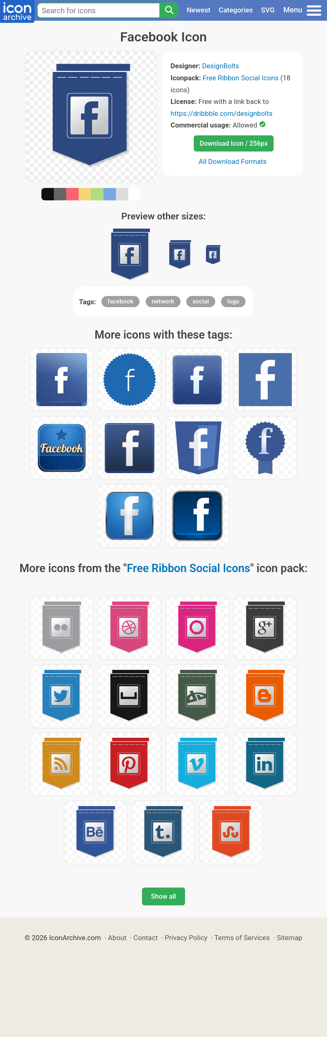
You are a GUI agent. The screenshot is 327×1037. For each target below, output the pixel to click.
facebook (121, 301)
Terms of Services (242, 938)
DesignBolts (220, 66)
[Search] (168, 10)
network (163, 301)
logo (233, 301)
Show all (163, 896)
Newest (198, 10)
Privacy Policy (186, 938)
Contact (145, 938)
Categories (236, 10)
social (200, 301)
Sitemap (290, 938)
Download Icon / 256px (233, 143)
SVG (268, 10)
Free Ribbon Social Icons (241, 78)
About (117, 938)
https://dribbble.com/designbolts (221, 113)
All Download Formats (233, 161)
